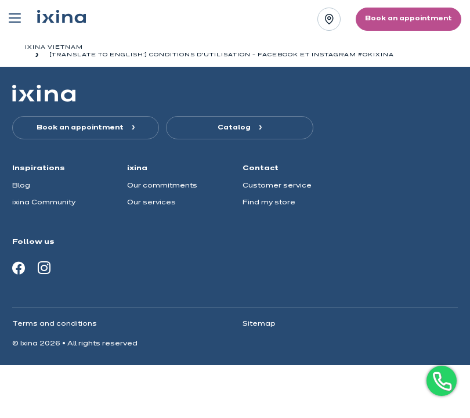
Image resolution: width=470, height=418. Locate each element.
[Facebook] (18, 267)
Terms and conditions (54, 323)
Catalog (235, 128)
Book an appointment (81, 128)
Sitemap (259, 323)
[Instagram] (44, 267)
